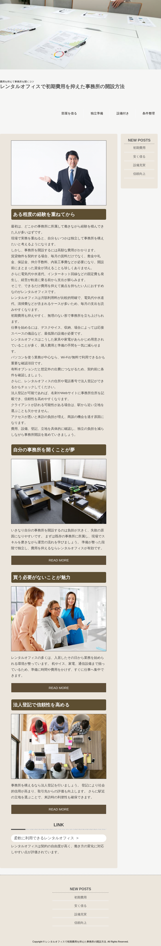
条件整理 (148, 113)
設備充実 (139, 165)
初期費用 (139, 147)
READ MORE (59, 560)
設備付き (123, 113)
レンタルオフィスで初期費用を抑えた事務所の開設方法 (62, 86)
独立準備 (97, 113)
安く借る (139, 156)
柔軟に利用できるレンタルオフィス (44, 838)
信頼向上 (139, 173)
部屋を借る (69, 113)
